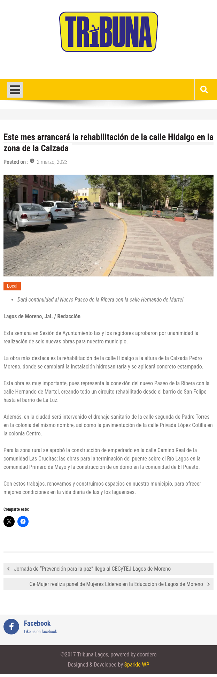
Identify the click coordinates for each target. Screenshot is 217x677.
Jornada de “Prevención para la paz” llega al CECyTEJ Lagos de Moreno (92, 568)
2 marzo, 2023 (52, 162)
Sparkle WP (136, 664)
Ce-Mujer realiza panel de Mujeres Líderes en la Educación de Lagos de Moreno (116, 584)
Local (12, 286)
